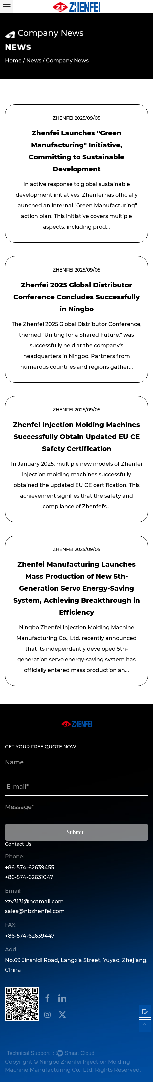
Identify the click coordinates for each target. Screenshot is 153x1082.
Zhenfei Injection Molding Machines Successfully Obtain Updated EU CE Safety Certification (76, 437)
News (33, 61)
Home (13, 61)
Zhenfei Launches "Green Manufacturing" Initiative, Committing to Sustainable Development (76, 151)
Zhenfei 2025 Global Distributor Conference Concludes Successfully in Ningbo (76, 297)
